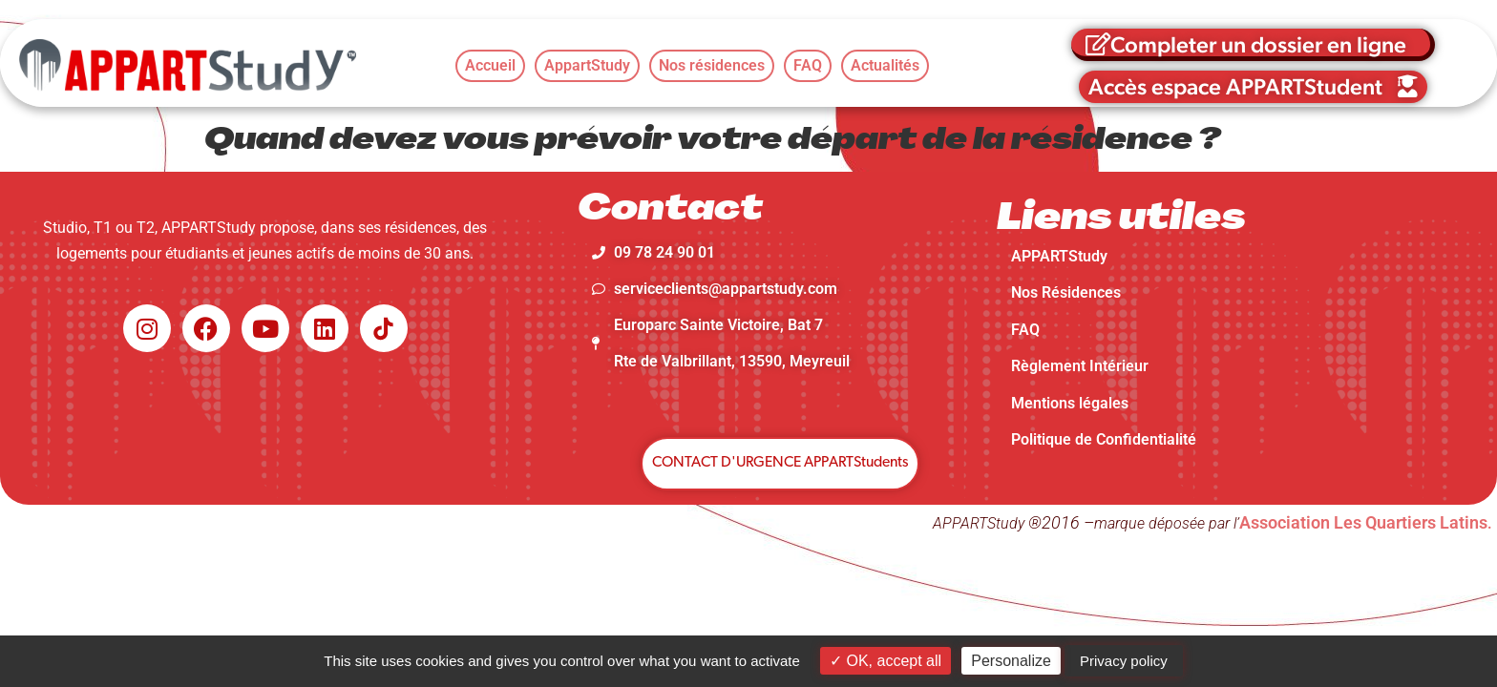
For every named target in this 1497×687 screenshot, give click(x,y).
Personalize (1011, 661)
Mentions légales (1069, 403)
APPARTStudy (1059, 256)
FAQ (1025, 330)
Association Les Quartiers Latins (1363, 522)
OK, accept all (885, 661)
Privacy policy (1124, 661)
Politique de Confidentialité (1103, 439)
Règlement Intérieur (1080, 366)
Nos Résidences (1066, 292)
